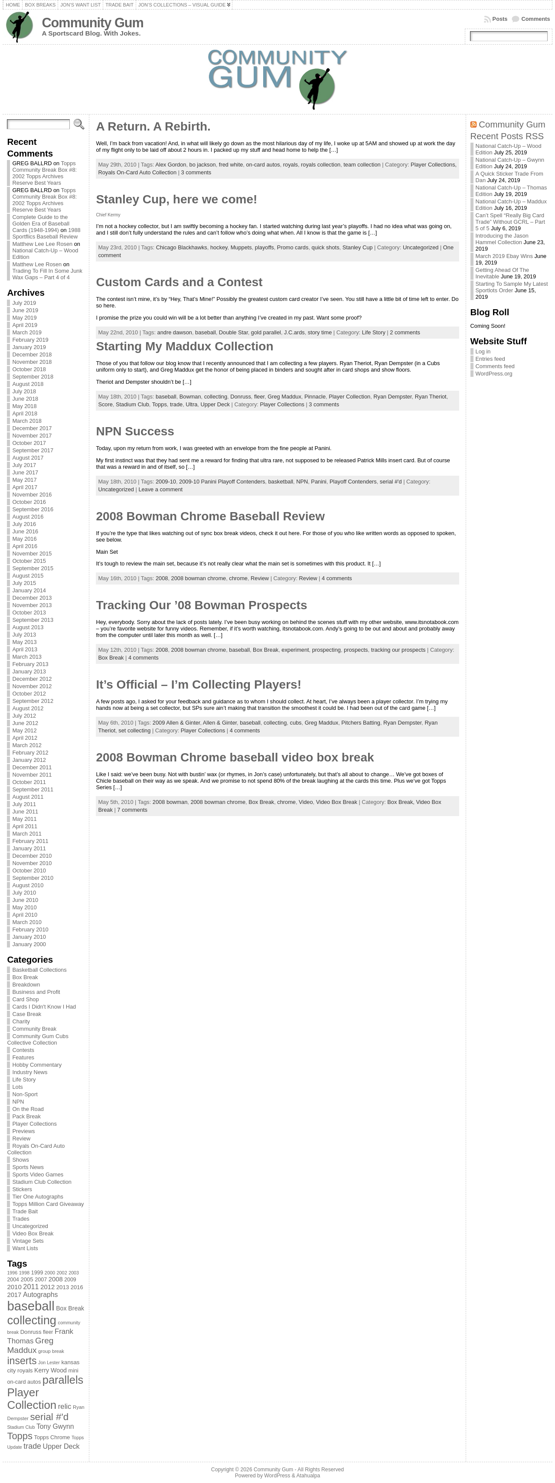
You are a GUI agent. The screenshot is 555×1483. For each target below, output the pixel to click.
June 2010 (25, 900)
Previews (23, 1131)
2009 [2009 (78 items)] (70, 1280)
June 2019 (25, 310)
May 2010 (24, 907)
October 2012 (29, 693)
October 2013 (29, 612)
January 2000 (29, 944)
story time (320, 332)
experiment (295, 650)
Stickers (22, 1189)
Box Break (25, 977)
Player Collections (34, 1123)
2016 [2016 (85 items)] (77, 1287)
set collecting (134, 730)
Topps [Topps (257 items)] (20, 1436)
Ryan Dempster (392, 396)
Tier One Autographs (37, 1196)
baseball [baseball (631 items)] (30, 1306)
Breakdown (26, 984)
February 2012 (30, 752)
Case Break (26, 1014)
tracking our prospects (398, 650)
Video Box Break (32, 1233)
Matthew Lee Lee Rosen (42, 244)
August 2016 (27, 516)
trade (176, 404)
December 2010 (32, 856)
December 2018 (32, 354)
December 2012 (32, 679)
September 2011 (32, 789)
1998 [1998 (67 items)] (24, 1272)
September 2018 (32, 376)
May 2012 (24, 730)
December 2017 (32, 428)
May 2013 (24, 642)
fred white (231, 164)
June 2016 (25, 531)
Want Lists (25, 1248)
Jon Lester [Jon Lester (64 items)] (49, 1362)
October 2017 (29, 443)
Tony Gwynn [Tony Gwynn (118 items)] (55, 1426)
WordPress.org (494, 373)
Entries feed (490, 359)
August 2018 (27, 384)
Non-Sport (24, 1094)
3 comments (196, 172)
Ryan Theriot (431, 396)
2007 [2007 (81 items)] (41, 1280)
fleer (259, 396)
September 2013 (32, 620)
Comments (535, 19)
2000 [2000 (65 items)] (50, 1272)
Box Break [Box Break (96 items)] (70, 1308)
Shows (20, 1159)
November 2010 (32, 863)
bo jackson (202, 164)
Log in (483, 351)
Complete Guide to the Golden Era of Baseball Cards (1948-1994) (40, 223)
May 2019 (24, 317)
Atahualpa (308, 1476)
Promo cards (293, 247)
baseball (205, 332)
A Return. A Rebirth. (153, 126)
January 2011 (29, 848)
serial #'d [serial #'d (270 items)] (49, 1416)
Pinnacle (315, 396)
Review (21, 1138)
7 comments (132, 810)
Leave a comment (160, 489)
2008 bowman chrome (198, 578)
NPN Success (135, 431)
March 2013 (27, 656)
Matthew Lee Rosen (37, 264)
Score (105, 404)
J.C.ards (294, 332)
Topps (159, 404)
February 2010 (30, 929)
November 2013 (32, 605)
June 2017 (25, 472)
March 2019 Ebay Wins (504, 256)
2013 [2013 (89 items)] (62, 1287)
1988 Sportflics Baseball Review (46, 233)
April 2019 (24, 325)
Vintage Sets (27, 1241)
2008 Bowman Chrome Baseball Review (210, 516)
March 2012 (27, 745)
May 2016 (24, 539)
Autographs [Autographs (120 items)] (40, 1294)
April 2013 (24, 649)
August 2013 (27, 627)
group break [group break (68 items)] (51, 1351)
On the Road (28, 1109)
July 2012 (24, 715)
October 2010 (29, 870)
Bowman (190, 396)
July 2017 (24, 465)
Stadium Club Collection (42, 1182)
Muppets (241, 247)
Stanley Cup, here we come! (176, 199)
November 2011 (32, 774)
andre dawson (174, 332)
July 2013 (24, 634)
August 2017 (27, 457)
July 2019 (24, 303)
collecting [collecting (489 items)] (31, 1320)
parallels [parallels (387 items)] (62, 1380)
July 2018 (24, 391)
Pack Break (26, 1116)
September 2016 (32, 509)
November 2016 (32, 494)
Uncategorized (30, 1226)
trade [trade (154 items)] (32, 1446)
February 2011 (30, 841)
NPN (18, 1101)
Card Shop (25, 999)
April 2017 (24, 487)
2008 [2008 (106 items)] (56, 1279)
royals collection (320, 164)
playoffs (264, 247)
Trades (20, 1218)
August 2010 (27, 885)
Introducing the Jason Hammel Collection (502, 238)
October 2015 (29, 561)
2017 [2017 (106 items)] (14, 1294)
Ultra (191, 404)
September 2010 (32, 878)
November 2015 (32, 553)
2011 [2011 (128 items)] (31, 1286)
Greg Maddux (284, 396)
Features (23, 1057)
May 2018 (24, 406)
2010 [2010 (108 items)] (14, 1286)
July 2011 (24, 804)
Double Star (233, 332)
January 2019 (29, 347)
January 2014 (29, 590)
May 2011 (24, 819)
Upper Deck (215, 404)
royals (290, 164)
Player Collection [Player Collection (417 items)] (31, 1398)
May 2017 (24, 480)
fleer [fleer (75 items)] (48, 1332)
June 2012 (25, 723)
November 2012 (32, 686)
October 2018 (29, 369)
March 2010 (27, 922)
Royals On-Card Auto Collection (137, 172)
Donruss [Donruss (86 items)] (31, 1332)
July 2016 (24, 524)
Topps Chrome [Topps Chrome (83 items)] (52, 1437)
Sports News (28, 1167)
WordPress (277, 1476)
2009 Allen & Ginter (176, 722)
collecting (215, 396)
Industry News (29, 1072)
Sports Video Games (37, 1174)
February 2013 (30, 664)
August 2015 (27, 575)
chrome (238, 578)
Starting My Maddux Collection (184, 346)
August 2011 (27, 797)
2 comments (405, 332)
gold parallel (266, 332)
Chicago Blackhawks (181, 247)
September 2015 (32, 568)
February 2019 (30, 339)
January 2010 (29, 937)
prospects (356, 650)
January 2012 (29, 760)
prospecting (326, 650)
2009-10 (166, 481)
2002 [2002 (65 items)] (62, 1272)
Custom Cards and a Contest (179, 282)
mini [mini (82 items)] (73, 1370)
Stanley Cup (358, 247)
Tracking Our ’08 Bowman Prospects (201, 605)
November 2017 (32, 435)
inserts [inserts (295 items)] (21, 1360)
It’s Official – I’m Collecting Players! (198, 684)
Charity (21, 1021)
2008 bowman (170, 802)
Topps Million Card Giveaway (48, 1204)
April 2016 (24, 546)
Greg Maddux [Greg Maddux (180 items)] (30, 1345)
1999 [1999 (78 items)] (37, 1273)
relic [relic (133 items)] (65, 1406)
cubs (295, 722)
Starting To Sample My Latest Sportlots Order (512, 287)
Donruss (240, 396)
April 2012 (24, 738)
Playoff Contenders (353, 481)
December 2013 (32, 598)
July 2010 (24, 892)
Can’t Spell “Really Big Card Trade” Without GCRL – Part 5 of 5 (510, 222)
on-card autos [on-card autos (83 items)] (24, 1381)
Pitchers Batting (360, 722)
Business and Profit (36, 992)
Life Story (24, 1079)
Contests (23, 1050)
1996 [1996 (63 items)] (12, 1272)
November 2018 (32, 362)
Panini (318, 481)
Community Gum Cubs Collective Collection (37, 1039)
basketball (280, 481)
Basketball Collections (39, 970)
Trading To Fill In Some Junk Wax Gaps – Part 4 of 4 (47, 274)
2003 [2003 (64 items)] (74, 1272)
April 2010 (24, 914)
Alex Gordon (170, 164)
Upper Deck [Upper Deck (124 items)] (61, 1446)
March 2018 (27, 421)
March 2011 (27, 833)
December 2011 (32, 767)
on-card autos (263, 164)
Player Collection (349, 396)
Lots (17, 1087)
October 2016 (29, 502)
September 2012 (32, 701)
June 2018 (25, 398)
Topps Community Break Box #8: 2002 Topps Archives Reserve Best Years (44, 173)
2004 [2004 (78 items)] (13, 1280)
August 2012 (27, 708)
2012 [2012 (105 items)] (47, 1287)
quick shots (326, 247)
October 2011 (29, 782)
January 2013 (29, 671)
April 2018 (24, 413)
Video (306, 802)
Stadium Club (132, 404)
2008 (162, 578)
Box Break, (401, 802)
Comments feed (495, 366)
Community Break (34, 1029)
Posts (500, 19)
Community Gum (92, 22)
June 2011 (25, 811)
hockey (219, 247)
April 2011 (24, 826)
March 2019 (27, 332)
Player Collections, (434, 164)
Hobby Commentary (37, 1065)
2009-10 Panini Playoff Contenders (222, 481)
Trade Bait (25, 1211)
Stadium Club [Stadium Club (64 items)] (21, 1427)
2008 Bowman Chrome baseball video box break (235, 757)
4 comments (337, 578)
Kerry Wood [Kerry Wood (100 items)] (50, 1370)
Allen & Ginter (220, 722)
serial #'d (391, 481)
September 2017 (32, 450)
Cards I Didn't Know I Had (44, 1006)
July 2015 (24, 583)
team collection (361, 164)
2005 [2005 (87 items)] (26, 1279)
